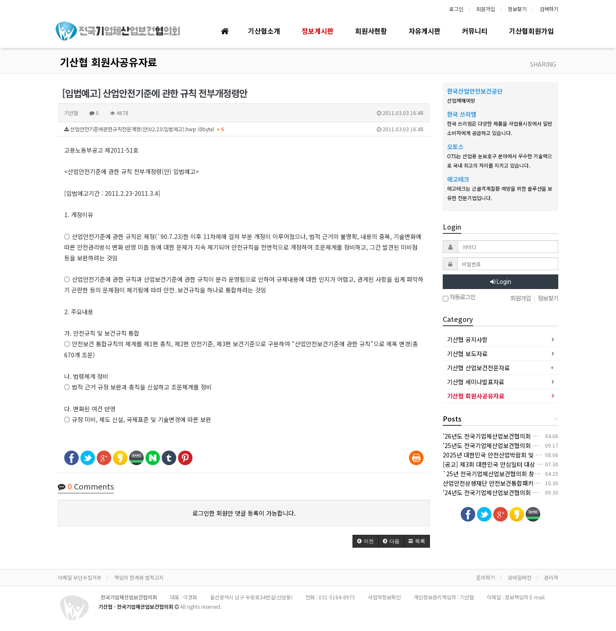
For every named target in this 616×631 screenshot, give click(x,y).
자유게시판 (425, 31)
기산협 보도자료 (467, 353)
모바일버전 (519, 577)
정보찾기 (517, 8)
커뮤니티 (475, 31)
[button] (365, 541)
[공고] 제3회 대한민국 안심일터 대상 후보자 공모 (504, 464)
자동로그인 (459, 297)
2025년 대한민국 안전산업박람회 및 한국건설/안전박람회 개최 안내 (528, 455)
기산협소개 (264, 31)
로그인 (456, 8)
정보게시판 (318, 31)
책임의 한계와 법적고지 (139, 577)
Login (500, 281)
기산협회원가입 (531, 31)
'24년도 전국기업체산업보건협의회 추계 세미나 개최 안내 (515, 492)
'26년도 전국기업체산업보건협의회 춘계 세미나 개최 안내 (515, 436)
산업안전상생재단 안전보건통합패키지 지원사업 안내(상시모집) (522, 483)
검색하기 (548, 8)
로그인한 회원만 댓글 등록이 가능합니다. (244, 513)
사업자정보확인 (384, 597)
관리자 (551, 577)
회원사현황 (371, 31)
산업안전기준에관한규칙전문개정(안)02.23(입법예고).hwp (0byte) (244, 129)
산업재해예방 (461, 100)
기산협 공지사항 (467, 339)
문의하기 (485, 577)
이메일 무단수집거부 (79, 577)
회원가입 (485, 8)
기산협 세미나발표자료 (475, 381)
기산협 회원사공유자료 (108, 61)
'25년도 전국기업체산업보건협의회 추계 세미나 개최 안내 (515, 445)
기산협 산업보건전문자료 (478, 367)
